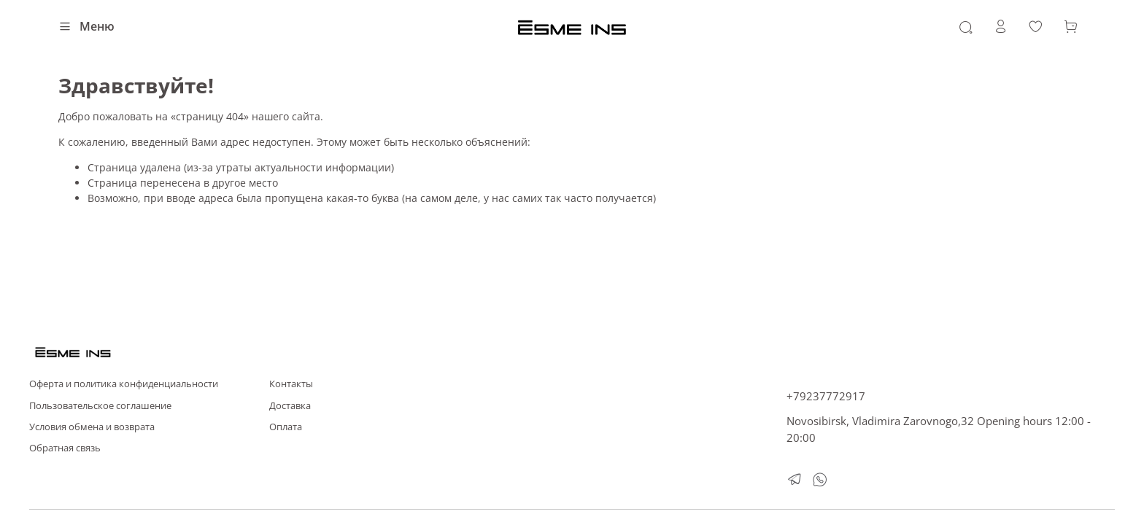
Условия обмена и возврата (92, 427)
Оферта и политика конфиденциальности (123, 384)
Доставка (290, 406)
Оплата (285, 427)
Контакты (291, 384)
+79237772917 (825, 396)
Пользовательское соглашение (100, 406)
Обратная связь (65, 448)
